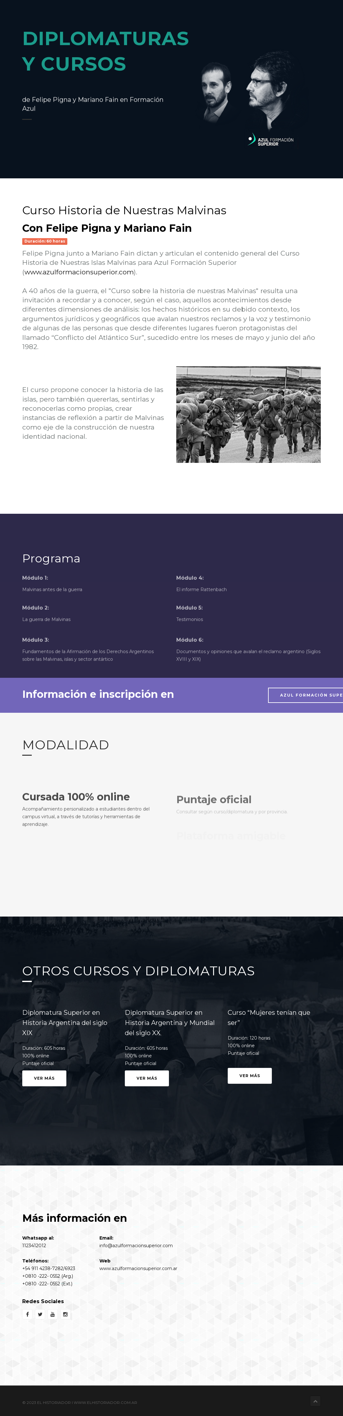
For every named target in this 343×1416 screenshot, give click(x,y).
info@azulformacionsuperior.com (136, 1245)
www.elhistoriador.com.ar (105, 1402)
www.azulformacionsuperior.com (79, 272)
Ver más (44, 1078)
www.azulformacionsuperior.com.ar (138, 1268)
